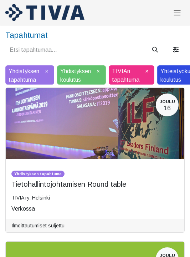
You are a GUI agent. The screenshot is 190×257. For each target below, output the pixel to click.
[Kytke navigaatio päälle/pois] (177, 12)
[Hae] (155, 50)
